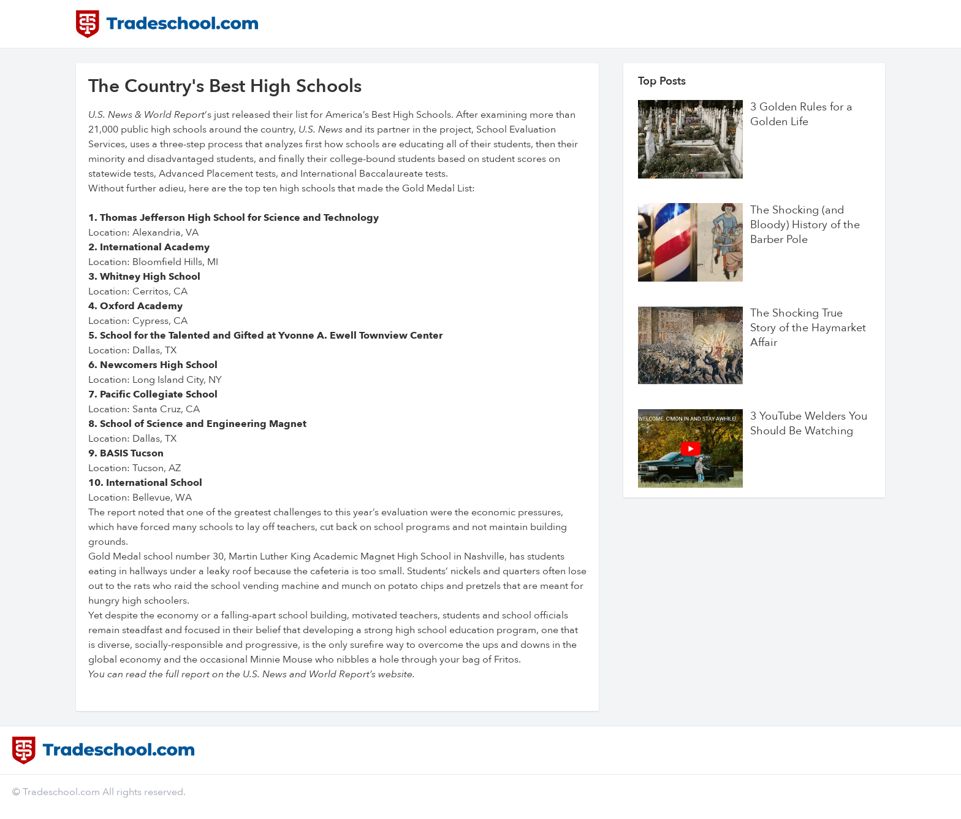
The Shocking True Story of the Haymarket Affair (808, 328)
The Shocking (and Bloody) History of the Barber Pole (805, 225)
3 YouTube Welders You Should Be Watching (808, 424)
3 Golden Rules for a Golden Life (801, 114)
